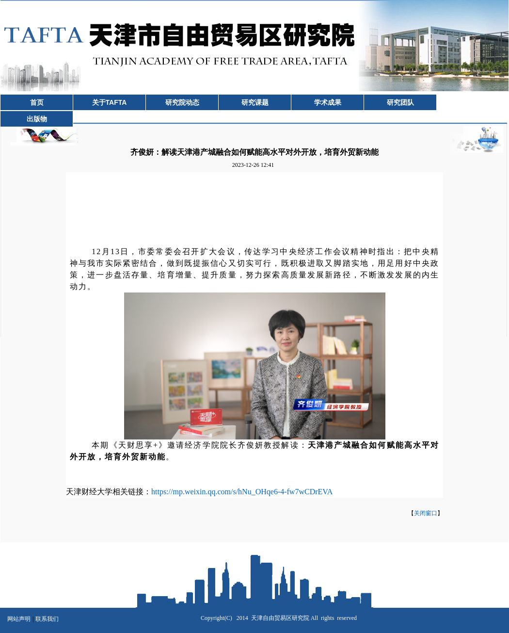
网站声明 (19, 619)
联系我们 (47, 619)
